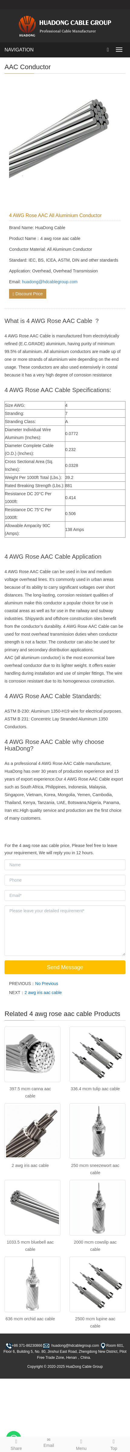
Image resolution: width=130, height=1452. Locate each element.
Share (16, 1444)
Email (49, 1442)
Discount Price (28, 293)
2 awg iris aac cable (43, 992)
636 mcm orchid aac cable (30, 1318)
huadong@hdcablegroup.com (50, 281)
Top (114, 1444)
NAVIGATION (19, 49)
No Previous (46, 983)
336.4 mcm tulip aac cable (95, 1088)
